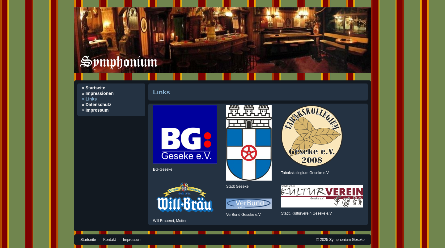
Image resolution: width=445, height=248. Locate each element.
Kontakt (109, 239)
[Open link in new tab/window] (185, 134)
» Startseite (93, 87)
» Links (89, 98)
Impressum (132, 239)
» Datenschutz (96, 104)
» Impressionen (98, 93)
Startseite (88, 239)
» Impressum (95, 110)
